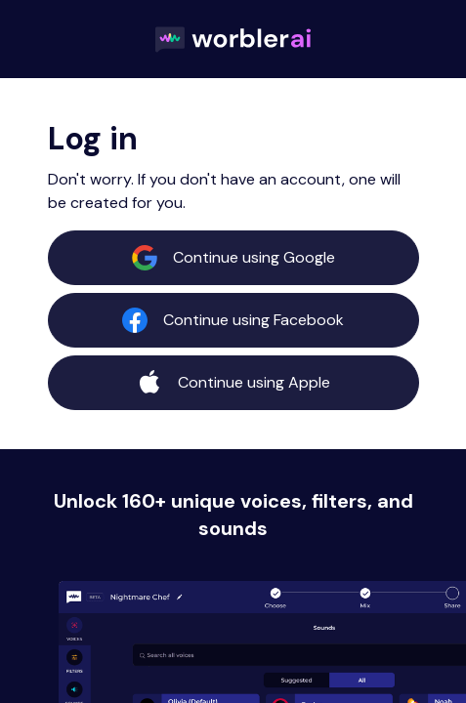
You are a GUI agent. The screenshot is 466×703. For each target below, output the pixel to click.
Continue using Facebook (233, 320)
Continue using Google (233, 257)
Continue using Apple (233, 382)
